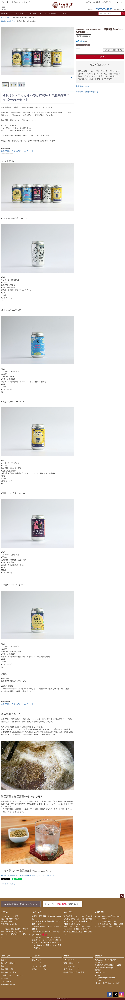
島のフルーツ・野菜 (8, 972)
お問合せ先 (99, 912)
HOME (5, 13)
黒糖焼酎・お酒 (7, 969)
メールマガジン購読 (40, 966)
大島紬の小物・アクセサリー (12, 975)
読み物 (19, 13)
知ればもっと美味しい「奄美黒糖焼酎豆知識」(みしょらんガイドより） (28, 876)
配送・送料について (71, 963)
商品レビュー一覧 (39, 969)
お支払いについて (70, 966)
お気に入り (35, 13)
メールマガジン (119, 2)
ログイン (88, 2)
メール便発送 (6, 981)
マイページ (50, 13)
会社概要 (98, 956)
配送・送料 (37, 912)
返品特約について (82, 86)
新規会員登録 (37, 960)
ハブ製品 (4, 978)
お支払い (4, 912)
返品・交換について (71, 969)
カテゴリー (5, 956)
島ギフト (10, 18)
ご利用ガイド (106, 2)
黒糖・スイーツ (7, 966)
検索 (123, 13)
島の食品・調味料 (8, 963)
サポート (67, 956)
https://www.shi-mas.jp (104, 967)
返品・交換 (68, 912)
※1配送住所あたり (63, 904)
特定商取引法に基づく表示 (73, 972)
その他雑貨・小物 (8, 984)
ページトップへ (122, 896)
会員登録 (97, 2)
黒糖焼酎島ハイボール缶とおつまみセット (17, 151)
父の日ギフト (11, 21)
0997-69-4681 (104, 9)
